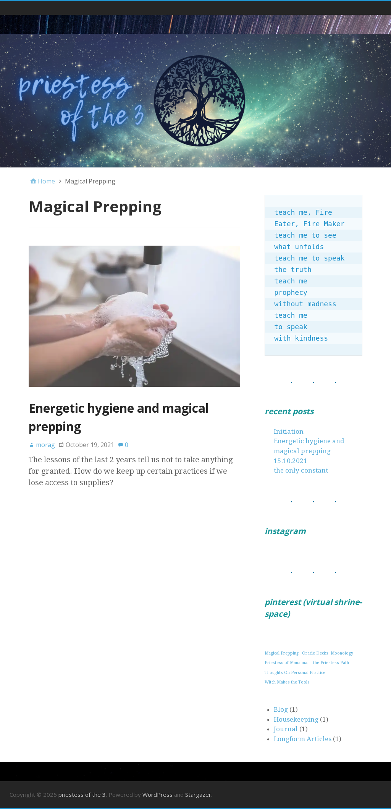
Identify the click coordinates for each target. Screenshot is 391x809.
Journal (286, 729)
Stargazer (198, 794)
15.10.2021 (290, 461)
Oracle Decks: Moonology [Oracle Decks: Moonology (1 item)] (327, 653)
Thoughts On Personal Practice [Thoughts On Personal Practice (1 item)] (295, 672)
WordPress (157, 794)
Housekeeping (296, 719)
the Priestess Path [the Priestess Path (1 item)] (331, 662)
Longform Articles (302, 739)
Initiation (289, 431)
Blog (281, 709)
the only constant (301, 470)
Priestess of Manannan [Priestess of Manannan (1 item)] (287, 662)
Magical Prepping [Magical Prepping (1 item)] (282, 653)
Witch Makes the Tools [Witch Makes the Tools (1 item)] (287, 682)
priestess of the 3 (82, 794)
